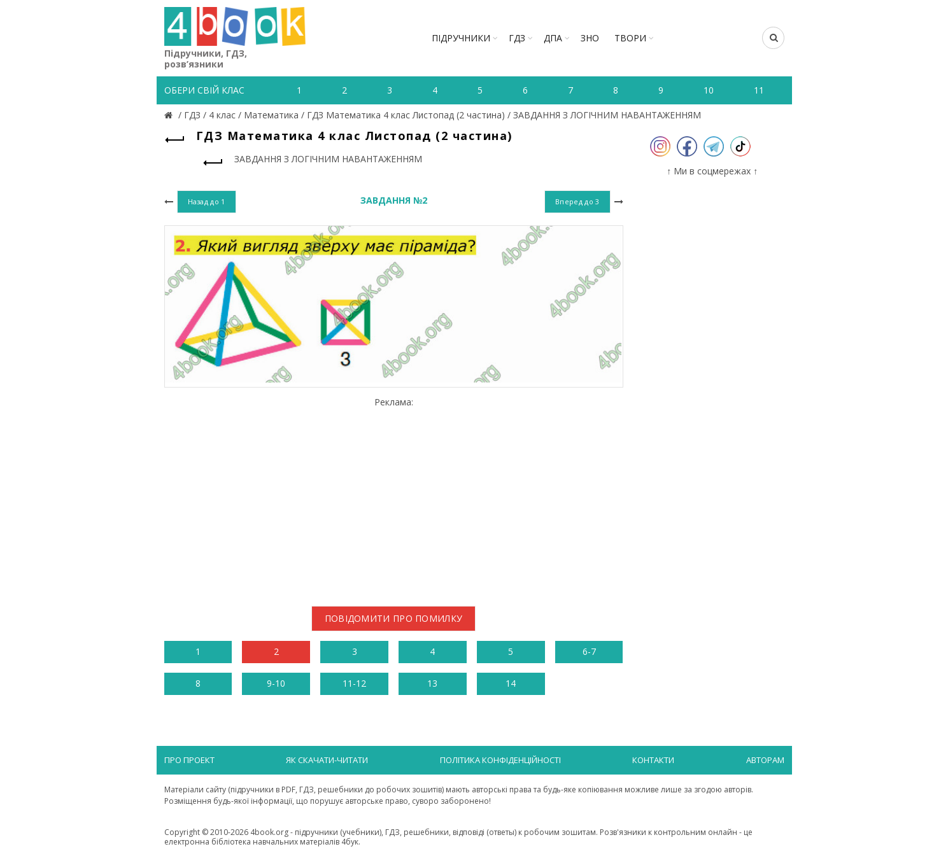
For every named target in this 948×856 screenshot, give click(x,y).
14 (511, 683)
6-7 (589, 651)
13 (432, 683)
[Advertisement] (393, 497)
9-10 (276, 683)
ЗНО (590, 38)
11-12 (354, 683)
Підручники (461, 38)
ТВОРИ (630, 38)
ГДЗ (517, 38)
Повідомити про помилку (394, 618)
